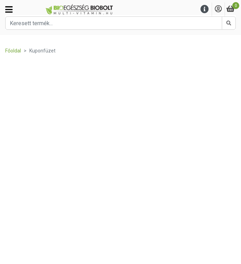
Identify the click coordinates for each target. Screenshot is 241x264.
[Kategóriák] (9, 9)
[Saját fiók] (218, 9)
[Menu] (204, 9)
